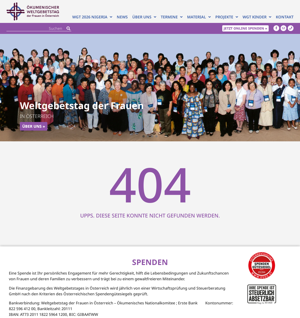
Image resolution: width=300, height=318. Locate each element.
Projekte (226, 17)
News (122, 17)
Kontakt (285, 17)
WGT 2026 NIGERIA (92, 17)
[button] (143, 136)
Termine (172, 17)
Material (199, 17)
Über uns (144, 17)
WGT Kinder (257, 17)
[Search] (68, 28)
